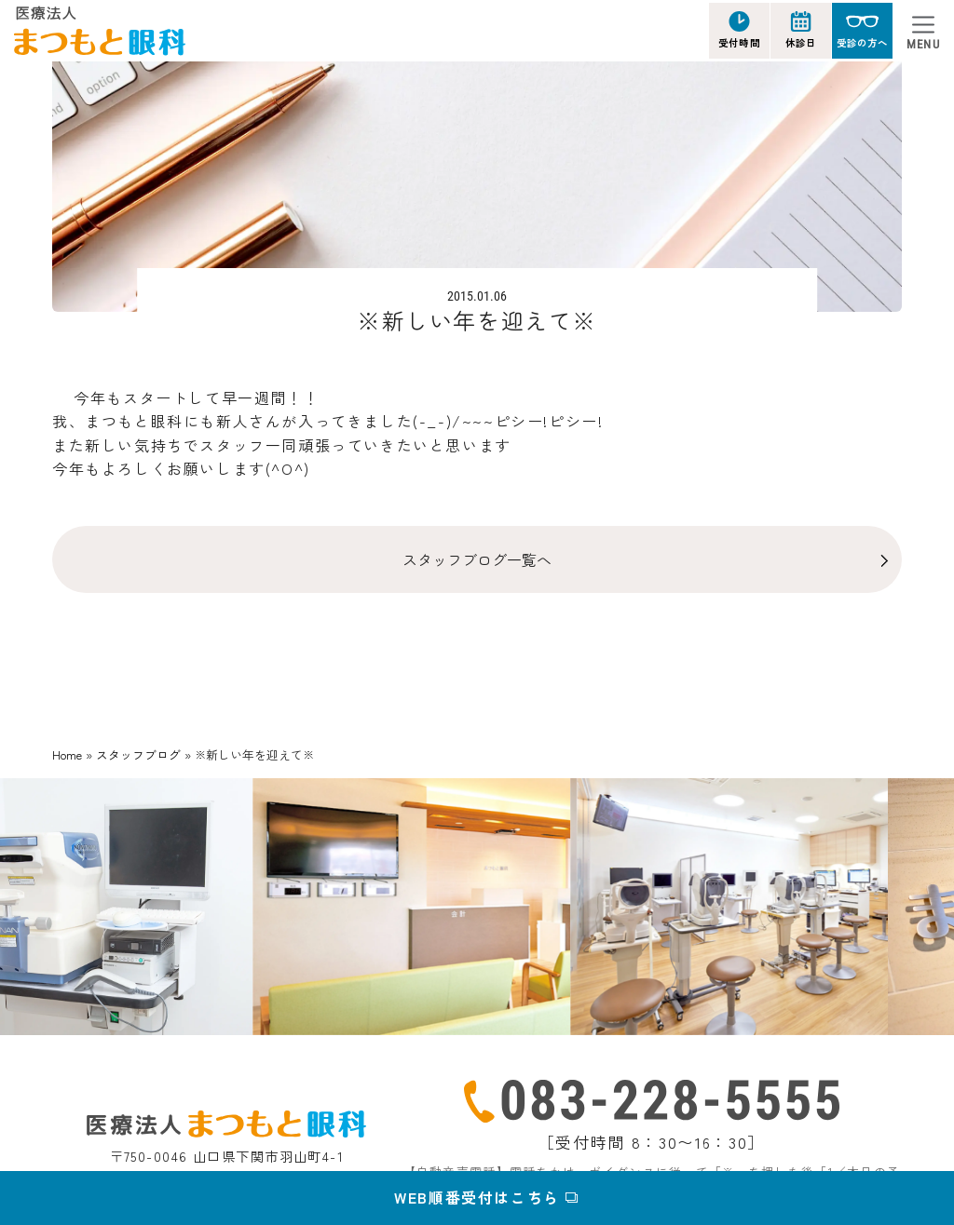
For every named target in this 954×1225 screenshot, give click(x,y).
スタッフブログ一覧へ (477, 559)
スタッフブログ (138, 754)
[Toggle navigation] (923, 31)
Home (67, 754)
